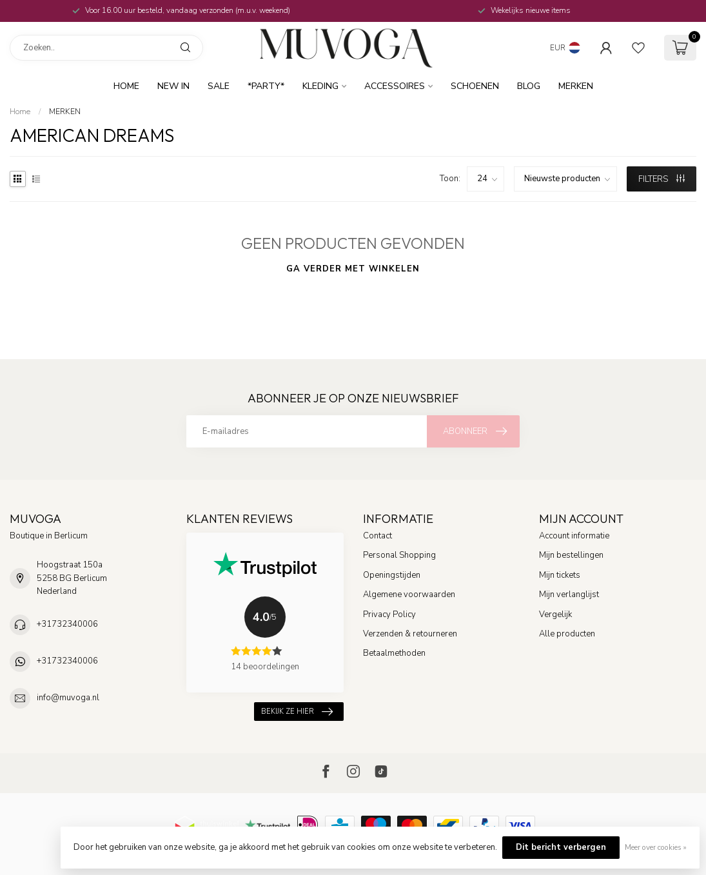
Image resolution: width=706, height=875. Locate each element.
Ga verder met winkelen (353, 269)
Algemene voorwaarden (409, 594)
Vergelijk (555, 614)
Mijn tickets (559, 575)
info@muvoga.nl (68, 697)
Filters (661, 179)
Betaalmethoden (394, 653)
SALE (219, 86)
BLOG (528, 86)
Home (126, 86)
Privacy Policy (389, 614)
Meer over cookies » (656, 847)
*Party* (266, 86)
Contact (377, 536)
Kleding (320, 86)
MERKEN (575, 86)
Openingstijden (391, 575)
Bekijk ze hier (297, 711)
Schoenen (475, 86)
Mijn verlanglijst (569, 594)
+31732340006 (67, 624)
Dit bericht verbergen (561, 847)
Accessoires (394, 86)
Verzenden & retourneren (410, 634)
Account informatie (574, 536)
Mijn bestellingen (571, 555)
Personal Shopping (399, 555)
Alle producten (567, 634)
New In (173, 86)
